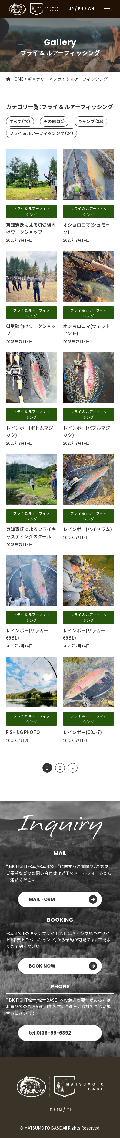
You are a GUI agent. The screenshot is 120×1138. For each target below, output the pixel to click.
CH (91, 9)
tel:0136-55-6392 (50, 1033)
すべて (20, 121)
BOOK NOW (42, 966)
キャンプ (91, 121)
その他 (54, 121)
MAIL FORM (42, 899)
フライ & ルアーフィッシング (41, 133)
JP (71, 9)
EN (80, 9)
